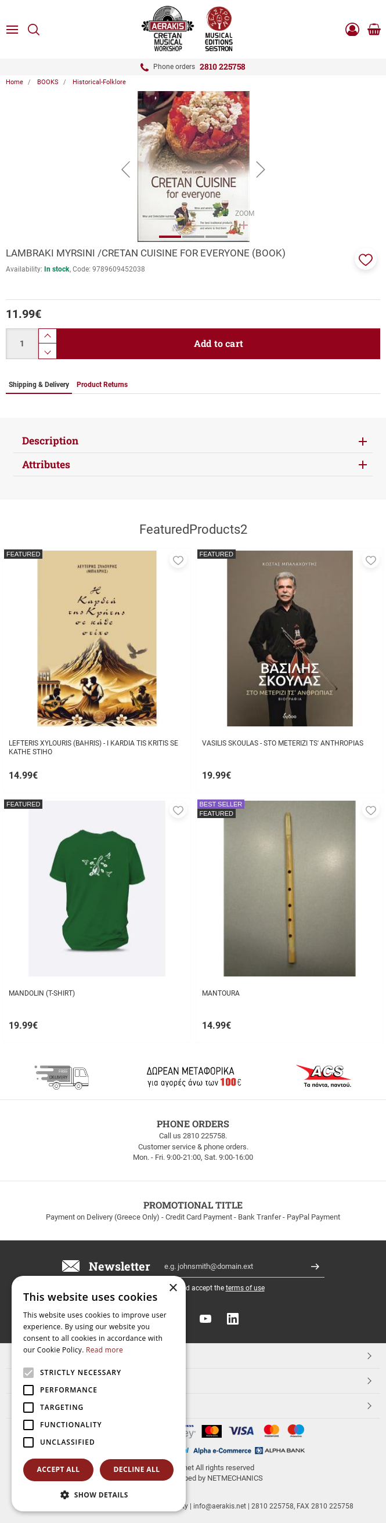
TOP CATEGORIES (48, 1355)
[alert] (99, 1393)
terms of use (245, 1288)
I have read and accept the (203, 1288)
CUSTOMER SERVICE (54, 1380)
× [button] (172, 1288)
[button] (366, 259)
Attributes (46, 464)
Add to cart (218, 343)
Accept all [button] (58, 1469)
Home (14, 82)
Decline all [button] (137, 1469)
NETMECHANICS (235, 1478)
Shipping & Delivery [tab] (39, 385)
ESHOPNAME (39, 1405)
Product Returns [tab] (102, 385)
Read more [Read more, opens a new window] (104, 1350)
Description (50, 440)
